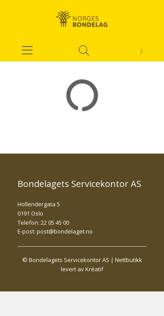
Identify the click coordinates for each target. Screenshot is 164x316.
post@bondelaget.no (65, 231)
